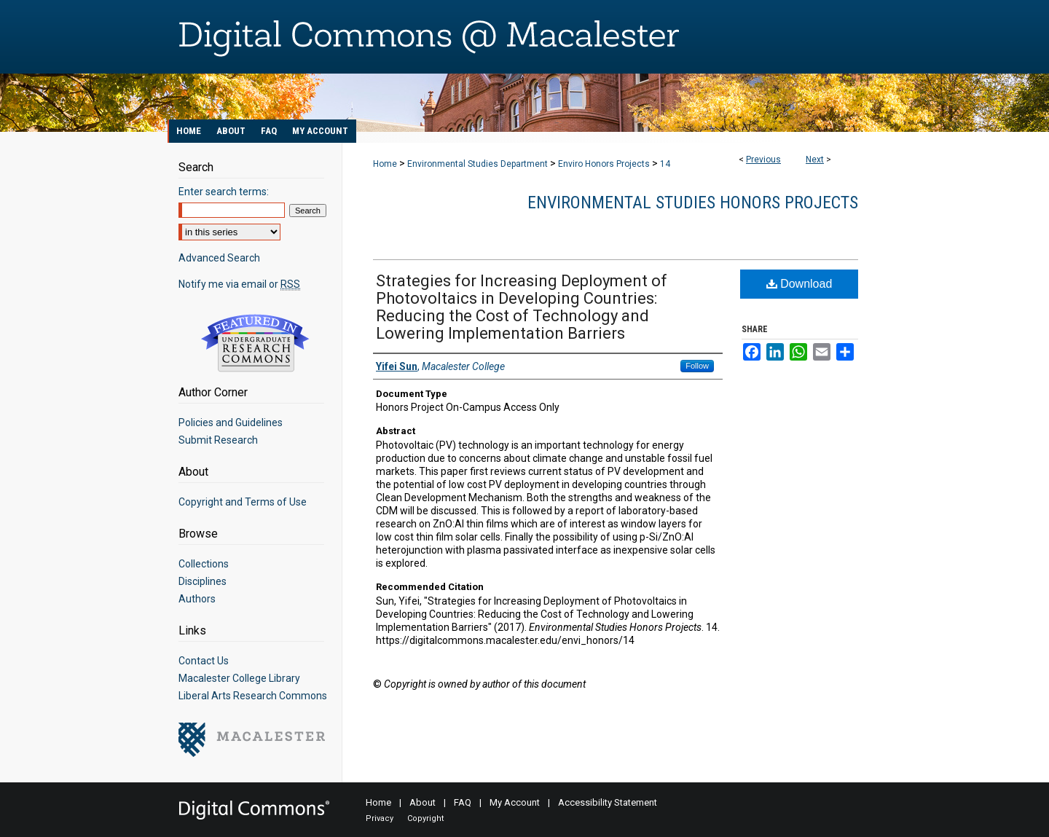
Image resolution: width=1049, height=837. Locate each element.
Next (815, 159)
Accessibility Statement (607, 802)
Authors (197, 599)
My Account (515, 802)
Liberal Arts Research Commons (252, 696)
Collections (203, 564)
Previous (763, 159)
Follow (697, 365)
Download (799, 284)
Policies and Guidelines (230, 422)
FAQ (462, 802)
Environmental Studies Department (477, 164)
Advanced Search (219, 258)
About (422, 802)
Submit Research (218, 440)
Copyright (425, 818)
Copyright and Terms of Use (242, 502)
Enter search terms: (223, 191)
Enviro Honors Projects (604, 164)
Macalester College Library (239, 678)
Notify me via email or (239, 284)
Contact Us (203, 661)
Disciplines (202, 581)
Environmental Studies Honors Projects (692, 202)
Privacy (379, 818)
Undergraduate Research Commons (255, 343)
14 (665, 164)
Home (385, 164)
